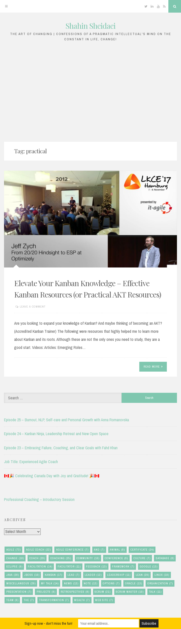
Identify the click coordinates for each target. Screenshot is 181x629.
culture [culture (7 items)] (141, 558)
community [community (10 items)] (87, 558)
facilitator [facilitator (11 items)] (69, 566)
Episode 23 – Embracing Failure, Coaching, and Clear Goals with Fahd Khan (61, 448)
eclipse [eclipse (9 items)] (14, 566)
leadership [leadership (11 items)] (118, 575)
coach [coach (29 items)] (37, 558)
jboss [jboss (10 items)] (31, 575)
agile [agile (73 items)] (13, 550)
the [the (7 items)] (29, 600)
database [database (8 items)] (165, 558)
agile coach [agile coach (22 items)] (38, 550)
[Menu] (6, 6)
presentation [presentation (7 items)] (18, 592)
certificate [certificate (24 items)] (142, 550)
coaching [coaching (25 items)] (60, 558)
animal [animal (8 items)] (117, 550)
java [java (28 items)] (12, 575)
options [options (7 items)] (111, 583)
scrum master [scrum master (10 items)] (130, 592)
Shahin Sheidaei (90, 26)
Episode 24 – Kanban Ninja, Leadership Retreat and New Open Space (56, 433)
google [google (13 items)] (148, 566)
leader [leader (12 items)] (93, 575)
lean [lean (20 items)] (142, 575)
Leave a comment (33, 306)
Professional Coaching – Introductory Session (39, 499)
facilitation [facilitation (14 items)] (40, 566)
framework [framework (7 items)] (123, 566)
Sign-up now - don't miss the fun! (48, 623)
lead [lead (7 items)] (73, 575)
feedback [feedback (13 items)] (96, 566)
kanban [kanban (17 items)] (53, 575)
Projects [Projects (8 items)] (46, 592)
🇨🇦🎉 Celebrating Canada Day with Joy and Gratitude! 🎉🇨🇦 (51, 475)
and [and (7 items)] (99, 550)
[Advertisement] (90, 90)
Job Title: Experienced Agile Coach (31, 461)
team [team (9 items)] (12, 600)
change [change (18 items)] (15, 558)
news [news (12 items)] (71, 583)
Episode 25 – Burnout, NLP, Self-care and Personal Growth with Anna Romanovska (66, 420)
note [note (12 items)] (90, 583)
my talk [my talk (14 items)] (50, 583)
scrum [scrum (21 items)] (102, 592)
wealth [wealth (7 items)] (82, 600)
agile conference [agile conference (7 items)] (72, 550)
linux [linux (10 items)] (161, 575)
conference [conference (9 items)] (116, 558)
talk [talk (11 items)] (155, 592)
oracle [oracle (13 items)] (133, 583)
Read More (153, 366)
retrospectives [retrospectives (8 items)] (75, 592)
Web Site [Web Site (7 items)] (104, 600)
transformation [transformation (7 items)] (54, 600)
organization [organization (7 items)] (160, 583)
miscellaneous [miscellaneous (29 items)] (21, 583)
